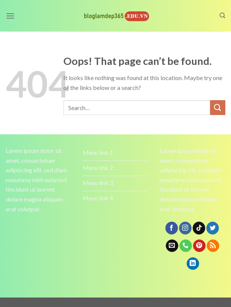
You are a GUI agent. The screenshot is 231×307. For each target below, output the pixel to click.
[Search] (222, 15)
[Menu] (10, 15)
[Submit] (217, 107)
